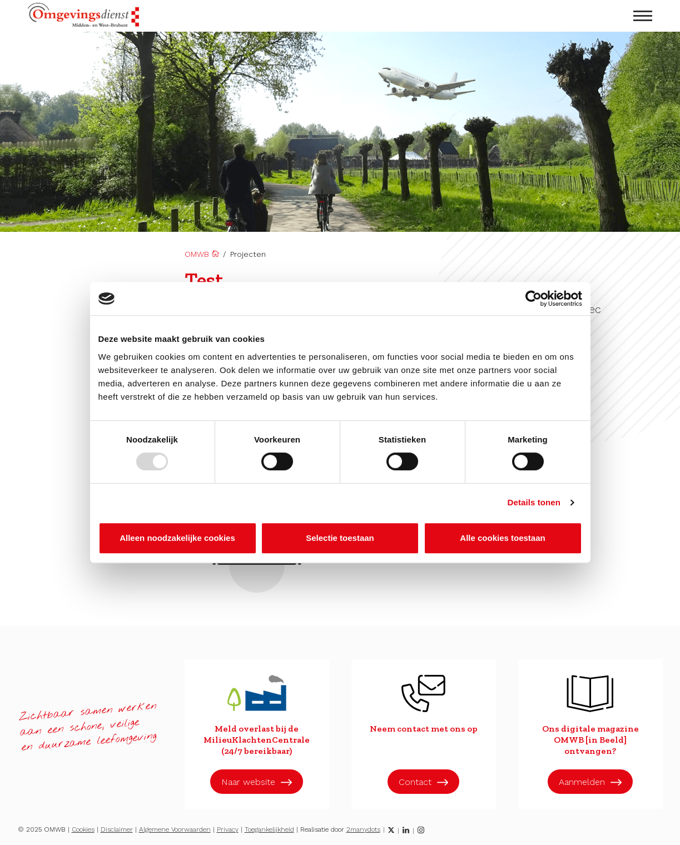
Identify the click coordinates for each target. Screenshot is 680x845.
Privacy (228, 829)
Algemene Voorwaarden (175, 829)
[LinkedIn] (406, 830)
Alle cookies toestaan (502, 538)
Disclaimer (117, 829)
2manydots (363, 829)
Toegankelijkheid (269, 829)
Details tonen (534, 502)
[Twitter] (391, 830)
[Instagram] (421, 830)
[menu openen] (642, 16)
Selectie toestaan (340, 538)
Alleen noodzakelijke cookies (177, 538)
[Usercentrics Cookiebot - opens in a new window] (533, 298)
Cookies (83, 829)
